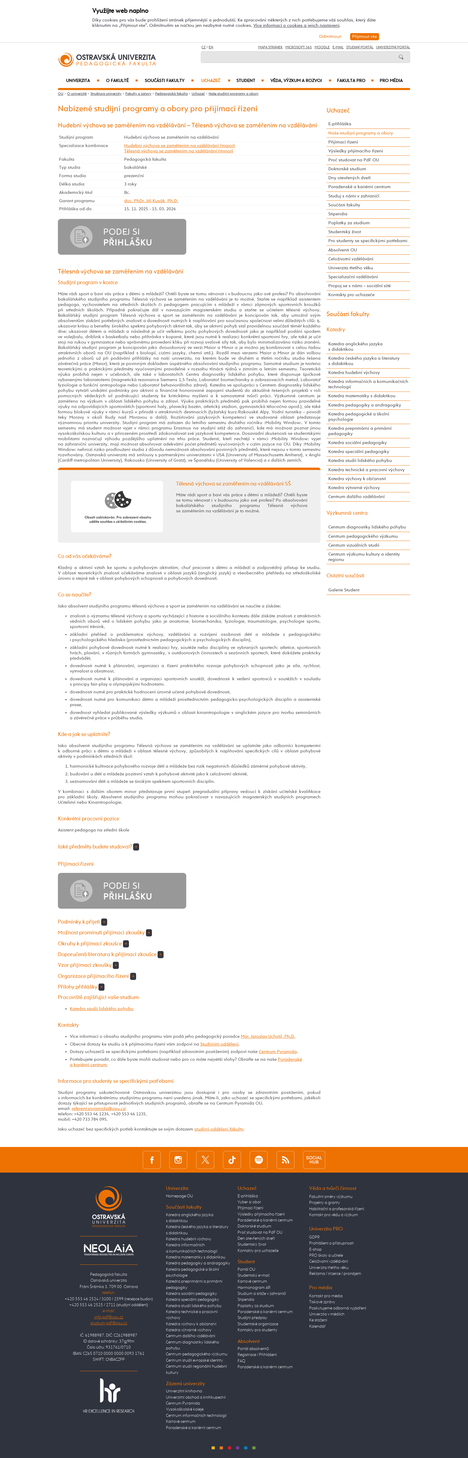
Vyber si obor (249, 1202)
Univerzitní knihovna (184, 1391)
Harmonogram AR (254, 1288)
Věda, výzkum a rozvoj (300, 81)
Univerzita (82, 81)
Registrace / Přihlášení (257, 1355)
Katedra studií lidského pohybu (101, 1008)
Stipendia (337, 214)
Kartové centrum (180, 1422)
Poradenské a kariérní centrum (359, 187)
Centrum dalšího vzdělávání (356, 496)
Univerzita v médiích (326, 1314)
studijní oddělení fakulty (218, 1129)
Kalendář (317, 1326)
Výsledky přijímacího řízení (355, 151)
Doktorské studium (347, 169)
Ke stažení (318, 1320)
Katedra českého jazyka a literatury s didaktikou (364, 361)
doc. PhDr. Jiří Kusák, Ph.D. (151, 201)
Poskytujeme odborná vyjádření (337, 1308)
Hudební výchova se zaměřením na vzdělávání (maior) (179, 145)
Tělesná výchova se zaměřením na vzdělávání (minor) (178, 151)
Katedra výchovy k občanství (357, 479)
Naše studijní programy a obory (233, 94)
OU (60, 94)
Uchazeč (215, 81)
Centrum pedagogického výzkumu (363, 536)
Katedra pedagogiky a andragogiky (364, 405)
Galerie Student (343, 590)
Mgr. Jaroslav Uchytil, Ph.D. (268, 1036)
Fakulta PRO (355, 81)
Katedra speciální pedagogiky (358, 451)
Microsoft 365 (298, 47)
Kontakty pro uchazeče (351, 295)
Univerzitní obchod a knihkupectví (196, 1397)
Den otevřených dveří (256, 1238)
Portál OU (246, 1269)
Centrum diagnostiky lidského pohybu (367, 527)
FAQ (241, 1361)
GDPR (314, 1237)
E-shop (315, 1249)
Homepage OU (179, 1196)
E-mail (338, 47)
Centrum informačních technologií (196, 1416)
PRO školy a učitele (326, 1255)
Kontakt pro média (326, 1296)
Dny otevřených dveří (349, 178)
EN (211, 47)
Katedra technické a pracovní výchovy (366, 470)
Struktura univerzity (105, 94)
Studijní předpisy (252, 1318)
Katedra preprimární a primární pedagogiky (360, 431)
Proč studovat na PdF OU (353, 160)
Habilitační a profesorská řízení (336, 1209)
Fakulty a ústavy (138, 94)
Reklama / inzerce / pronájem (335, 1274)
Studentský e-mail (254, 1275)
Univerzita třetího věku (350, 268)
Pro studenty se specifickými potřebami (367, 241)
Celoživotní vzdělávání (350, 259)
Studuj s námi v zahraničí (353, 196)
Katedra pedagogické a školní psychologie (358, 417)
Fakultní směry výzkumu (330, 1197)
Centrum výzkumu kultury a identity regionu (364, 557)
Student (250, 81)
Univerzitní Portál (393, 47)
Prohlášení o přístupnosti (331, 1243)
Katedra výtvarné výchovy (354, 488)
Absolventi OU (342, 250)
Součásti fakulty (169, 81)
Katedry (336, 330)
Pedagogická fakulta (171, 94)
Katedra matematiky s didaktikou (361, 396)
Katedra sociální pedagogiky (357, 442)
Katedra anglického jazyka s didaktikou (355, 347)
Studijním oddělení (219, 1044)
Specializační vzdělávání (353, 277)
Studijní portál (359, 47)
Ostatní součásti (345, 576)
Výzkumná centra (347, 513)
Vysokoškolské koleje (185, 1409)
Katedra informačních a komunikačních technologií (368, 384)
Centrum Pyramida (278, 1051)
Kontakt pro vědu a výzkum (333, 1215)
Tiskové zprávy (322, 1302)
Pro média (391, 81)
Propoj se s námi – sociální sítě (359, 286)
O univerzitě (77, 94)
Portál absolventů (253, 1349)
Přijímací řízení (343, 142)
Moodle (322, 47)
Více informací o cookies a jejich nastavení (296, 25)
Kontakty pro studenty (257, 1330)
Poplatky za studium (349, 223)
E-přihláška (339, 124)
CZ (203, 47)
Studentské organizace (258, 1324)
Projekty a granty (324, 1203)
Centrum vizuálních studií (353, 545)
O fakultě (122, 81)
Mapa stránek (270, 47)
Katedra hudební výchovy (354, 372)
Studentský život (344, 232)
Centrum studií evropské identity (194, 1360)
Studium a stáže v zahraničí (262, 1294)
